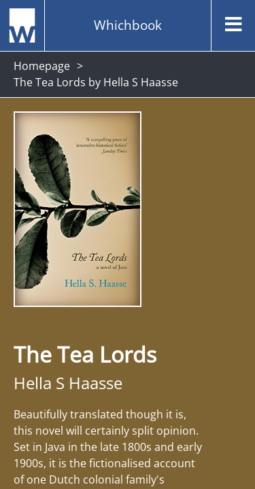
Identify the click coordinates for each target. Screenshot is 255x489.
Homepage (42, 65)
